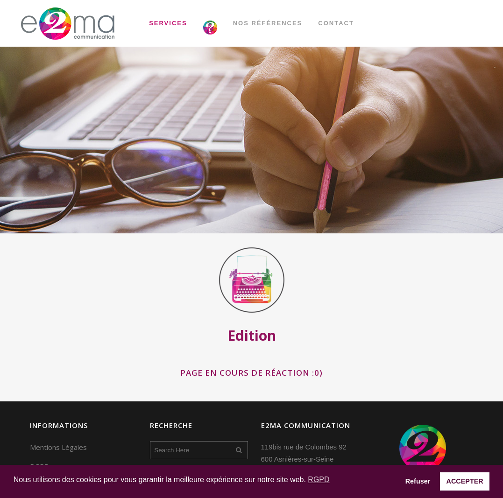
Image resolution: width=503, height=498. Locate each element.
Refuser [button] (418, 481)
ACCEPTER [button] (464, 481)
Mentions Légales (58, 447)
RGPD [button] (318, 480)
